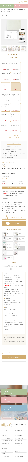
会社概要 (3, 453)
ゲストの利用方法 (18, 435)
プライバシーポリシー (5, 451)
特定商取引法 (17, 451)
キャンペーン (4, 430)
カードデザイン (18, 432)
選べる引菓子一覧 (5, 443)
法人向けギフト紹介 (19, 456)
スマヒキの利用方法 (19, 438)
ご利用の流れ (4, 435)
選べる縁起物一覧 (18, 443)
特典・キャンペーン (21, 5)
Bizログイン (3, 459)
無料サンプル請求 (14, 392)
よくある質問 (14, 400)
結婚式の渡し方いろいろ (6, 446)
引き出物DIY (19, 430)
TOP (2, 9)
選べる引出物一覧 (18, 440)
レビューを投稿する (14, 357)
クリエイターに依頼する (6, 438)
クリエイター (5, 456)
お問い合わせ (14, 408)
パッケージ (3, 432)
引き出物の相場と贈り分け (6, 440)
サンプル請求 (7, 5)
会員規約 (16, 453)
